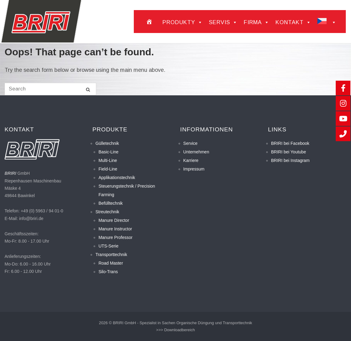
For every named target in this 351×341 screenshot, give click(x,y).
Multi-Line (107, 160)
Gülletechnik (107, 143)
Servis (223, 22)
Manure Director (113, 220)
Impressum (193, 169)
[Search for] (50, 89)
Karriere (191, 160)
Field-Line (107, 169)
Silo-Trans (108, 271)
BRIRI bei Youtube (288, 151)
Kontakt (293, 22)
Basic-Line (108, 151)
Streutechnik (107, 211)
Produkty (183, 22)
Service (190, 143)
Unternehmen (196, 151)
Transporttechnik (111, 254)
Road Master (110, 263)
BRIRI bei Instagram (290, 160)
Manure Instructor (115, 228)
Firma (256, 22)
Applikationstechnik (116, 177)
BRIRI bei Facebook (290, 143)
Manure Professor (115, 237)
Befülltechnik (110, 203)
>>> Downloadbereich (175, 330)
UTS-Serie (108, 246)
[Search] (88, 89)
